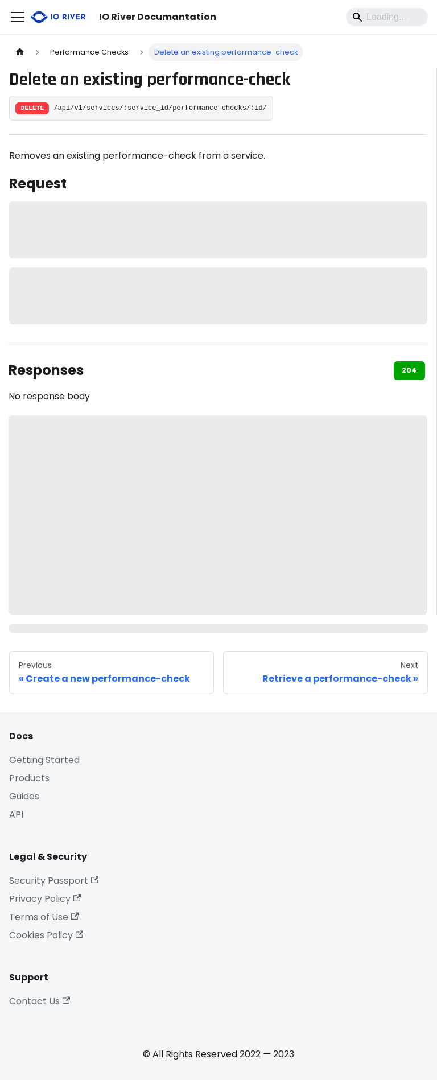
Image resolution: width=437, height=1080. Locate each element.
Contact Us (39, 1001)
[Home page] (20, 52)
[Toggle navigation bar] (17, 17)
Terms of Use (44, 917)
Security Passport (53, 880)
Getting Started (44, 759)
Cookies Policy (46, 935)
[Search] (387, 17)
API (16, 814)
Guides (24, 796)
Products (29, 778)
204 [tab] (409, 370)
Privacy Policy (45, 898)
